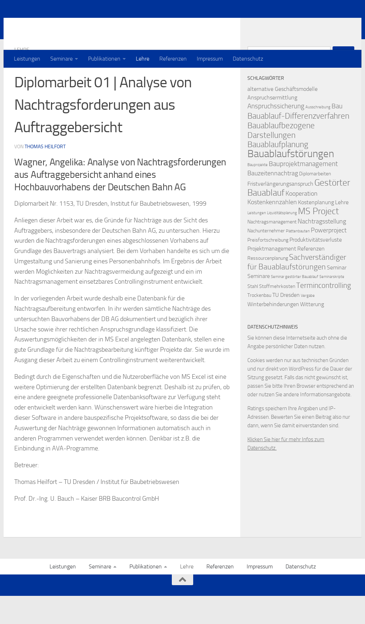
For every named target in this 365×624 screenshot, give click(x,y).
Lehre (142, 58)
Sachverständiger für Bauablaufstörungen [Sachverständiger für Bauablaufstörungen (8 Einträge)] (296, 290)
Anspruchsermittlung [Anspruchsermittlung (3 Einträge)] (272, 126)
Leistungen (27, 58)
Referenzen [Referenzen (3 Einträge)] (311, 277)
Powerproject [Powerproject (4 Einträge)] (328, 259)
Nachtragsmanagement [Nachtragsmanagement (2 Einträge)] (272, 250)
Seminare (61, 58)
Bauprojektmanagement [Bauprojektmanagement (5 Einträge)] (303, 192)
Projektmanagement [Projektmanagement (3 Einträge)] (271, 277)
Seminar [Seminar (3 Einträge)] (336, 296)
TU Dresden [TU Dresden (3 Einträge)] (286, 323)
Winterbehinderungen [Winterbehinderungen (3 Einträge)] (273, 332)
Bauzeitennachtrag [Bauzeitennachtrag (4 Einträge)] (272, 202)
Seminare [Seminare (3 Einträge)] (258, 304)
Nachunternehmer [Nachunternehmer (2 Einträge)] (266, 259)
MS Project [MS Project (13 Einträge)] (318, 239)
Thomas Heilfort (45, 175)
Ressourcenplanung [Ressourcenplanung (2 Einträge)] (267, 287)
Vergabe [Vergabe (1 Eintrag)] (308, 324)
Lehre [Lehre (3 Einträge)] (342, 230)
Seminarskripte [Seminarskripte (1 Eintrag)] (331, 305)
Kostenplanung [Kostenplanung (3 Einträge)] (316, 230)
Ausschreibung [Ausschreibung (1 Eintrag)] (317, 135)
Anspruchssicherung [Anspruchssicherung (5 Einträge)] (275, 134)
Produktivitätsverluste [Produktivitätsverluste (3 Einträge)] (315, 268)
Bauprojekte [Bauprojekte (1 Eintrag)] (257, 193)
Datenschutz (248, 58)
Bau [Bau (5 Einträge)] (337, 134)
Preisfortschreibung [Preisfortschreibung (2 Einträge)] (267, 268)
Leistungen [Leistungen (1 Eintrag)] (256, 241)
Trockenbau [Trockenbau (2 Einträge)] (259, 324)
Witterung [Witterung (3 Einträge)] (312, 332)
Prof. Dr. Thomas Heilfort (91, 24)
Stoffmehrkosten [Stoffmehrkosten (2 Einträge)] (277, 315)
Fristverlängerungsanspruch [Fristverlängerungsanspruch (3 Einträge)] (280, 212)
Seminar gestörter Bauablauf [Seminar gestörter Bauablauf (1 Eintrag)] (294, 305)
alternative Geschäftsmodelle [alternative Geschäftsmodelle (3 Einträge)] (282, 117)
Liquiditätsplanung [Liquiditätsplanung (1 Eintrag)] (282, 241)
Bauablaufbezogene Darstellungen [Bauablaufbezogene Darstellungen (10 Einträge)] (281, 159)
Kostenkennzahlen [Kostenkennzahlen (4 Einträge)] (272, 230)
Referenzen (173, 58)
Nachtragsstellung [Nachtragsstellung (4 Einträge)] (322, 250)
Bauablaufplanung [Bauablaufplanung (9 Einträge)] (277, 173)
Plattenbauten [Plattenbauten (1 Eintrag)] (298, 259)
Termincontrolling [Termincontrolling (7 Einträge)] (323, 313)
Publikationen (104, 58)
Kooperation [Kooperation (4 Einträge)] (302, 222)
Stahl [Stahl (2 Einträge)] (252, 315)
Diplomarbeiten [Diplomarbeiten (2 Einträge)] (315, 202)
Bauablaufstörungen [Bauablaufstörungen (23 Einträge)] (290, 182)
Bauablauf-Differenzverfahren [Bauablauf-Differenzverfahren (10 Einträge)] (298, 144)
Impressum (210, 58)
